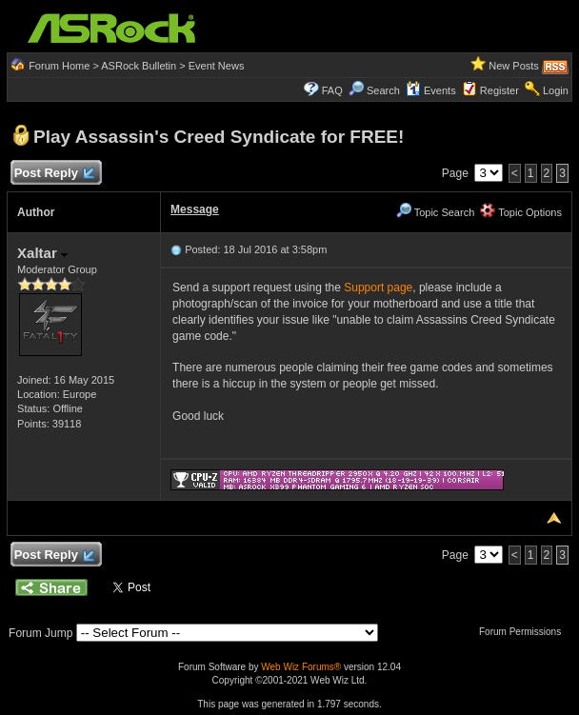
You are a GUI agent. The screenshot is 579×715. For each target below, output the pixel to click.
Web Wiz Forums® (301, 667)
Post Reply (53, 174)
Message (194, 209)
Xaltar (42, 253)
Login (556, 90)
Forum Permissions (524, 631)
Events (431, 90)
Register (499, 90)
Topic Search (435, 212)
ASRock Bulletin (138, 65)
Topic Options (521, 212)
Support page (378, 287)
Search (383, 90)
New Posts (514, 65)
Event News (217, 65)
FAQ (332, 90)
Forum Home (59, 65)
